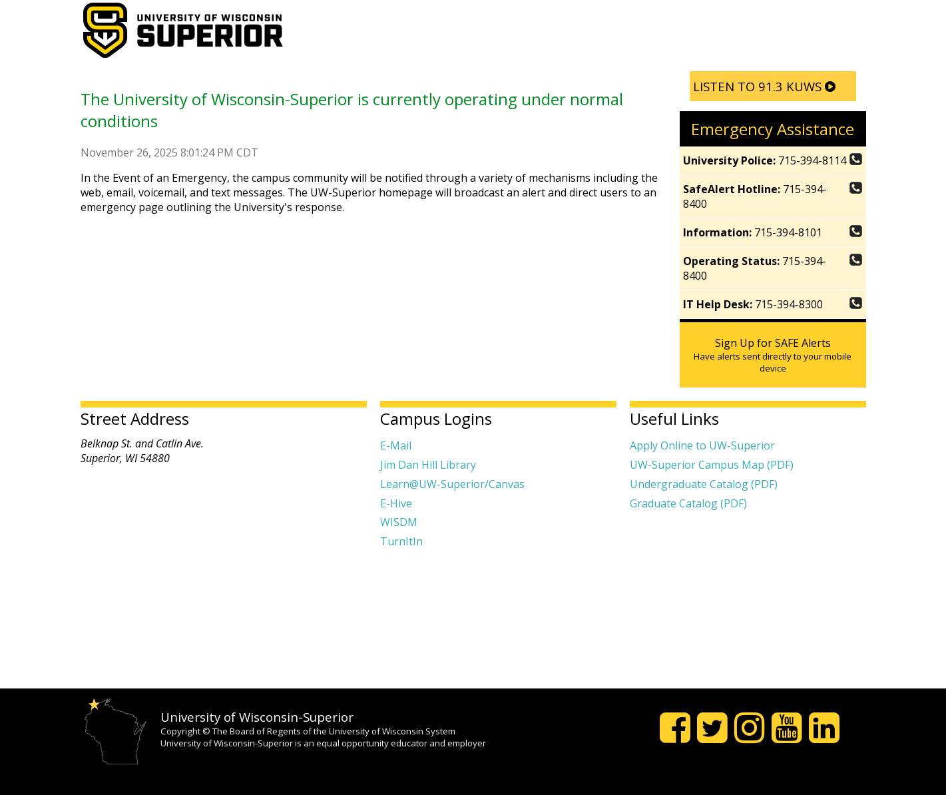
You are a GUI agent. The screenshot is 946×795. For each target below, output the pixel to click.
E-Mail (395, 445)
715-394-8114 (773, 160)
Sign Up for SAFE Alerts (773, 355)
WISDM (398, 522)
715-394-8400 (773, 196)
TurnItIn (401, 541)
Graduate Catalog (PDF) (688, 503)
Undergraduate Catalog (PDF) (704, 484)
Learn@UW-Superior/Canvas (452, 484)
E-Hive (396, 503)
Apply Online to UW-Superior (702, 445)
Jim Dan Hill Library (428, 464)
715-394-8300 (773, 304)
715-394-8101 (773, 232)
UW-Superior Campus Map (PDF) (712, 464)
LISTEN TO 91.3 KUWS (764, 86)
